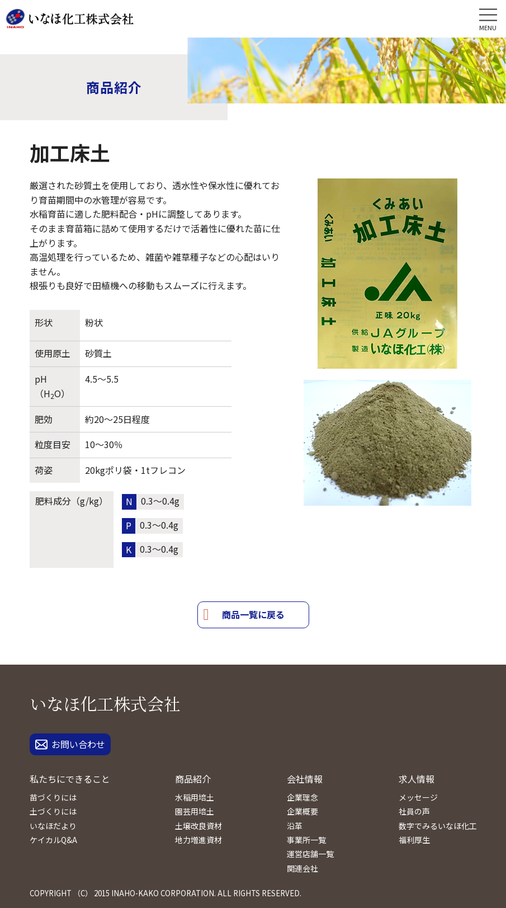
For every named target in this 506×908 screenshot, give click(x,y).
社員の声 (414, 811)
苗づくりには (53, 797)
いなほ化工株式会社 (105, 703)
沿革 (294, 825)
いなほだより (53, 825)
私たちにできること (70, 778)
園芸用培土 (194, 811)
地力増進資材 (198, 839)
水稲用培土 (194, 797)
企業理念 (302, 797)
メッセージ (418, 797)
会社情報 (305, 778)
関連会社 (302, 868)
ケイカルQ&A (53, 839)
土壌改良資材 (198, 825)
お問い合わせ (70, 744)
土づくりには (53, 811)
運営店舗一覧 (310, 853)
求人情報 (416, 778)
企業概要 (302, 811)
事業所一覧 (306, 839)
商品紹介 (193, 778)
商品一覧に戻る (253, 614)
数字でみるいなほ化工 (438, 825)
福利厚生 (414, 839)
